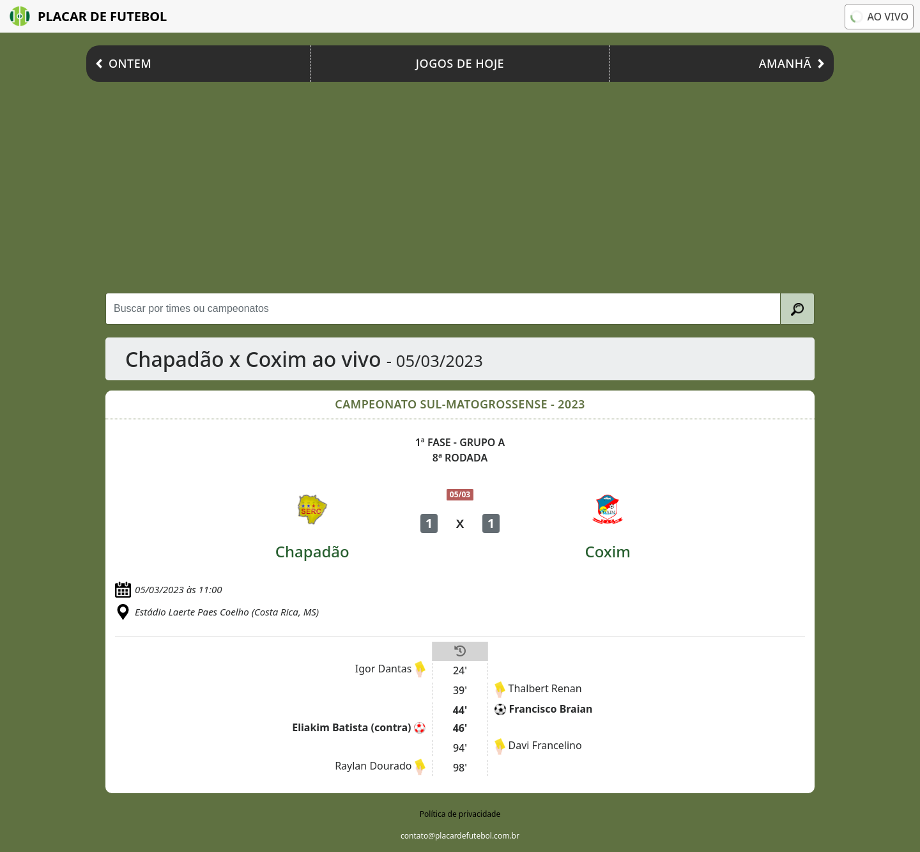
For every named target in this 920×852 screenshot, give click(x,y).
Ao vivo (878, 16)
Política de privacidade (460, 814)
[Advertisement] (460, 184)
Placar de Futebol (88, 16)
